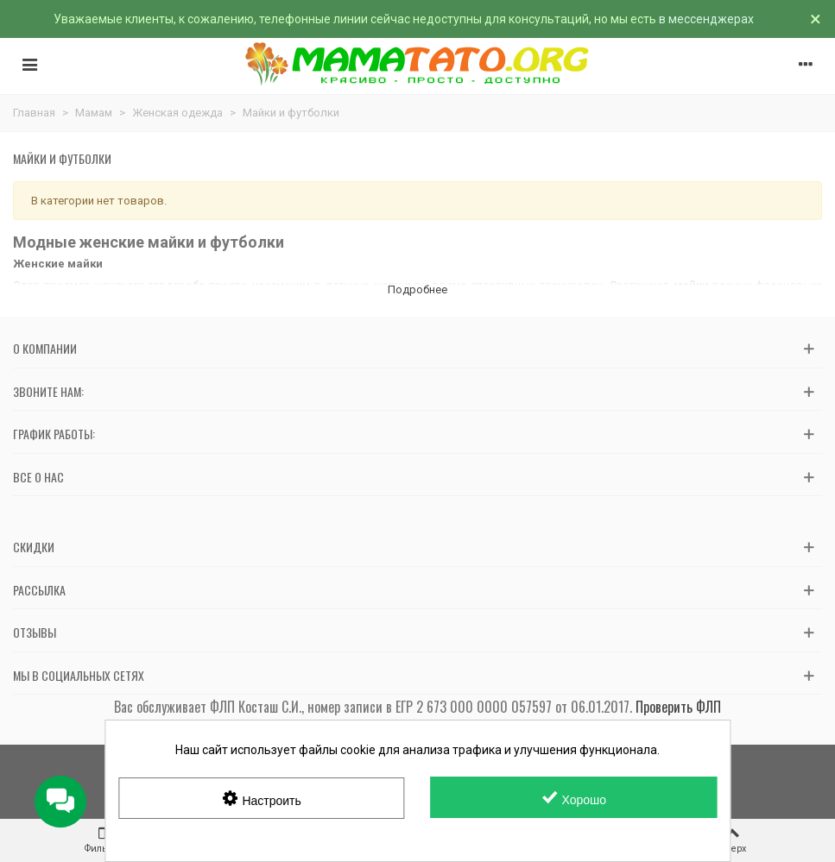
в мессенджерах (706, 19)
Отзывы (34, 632)
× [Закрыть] (815, 19)
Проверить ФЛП (678, 706)
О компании (45, 348)
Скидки (33, 547)
